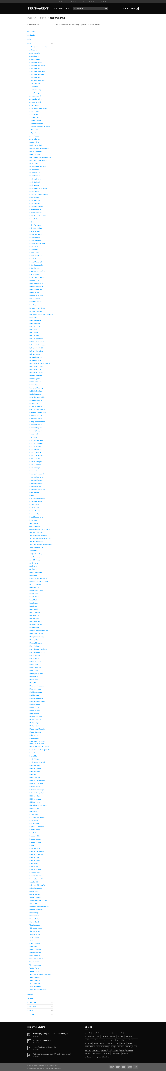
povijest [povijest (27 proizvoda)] (88, 1050)
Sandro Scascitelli (36, 879)
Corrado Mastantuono (37, 216)
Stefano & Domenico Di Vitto (39, 907)
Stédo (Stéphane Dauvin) (38, 900)
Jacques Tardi (34, 526)
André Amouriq (35, 90)
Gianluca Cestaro (35, 425)
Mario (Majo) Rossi (36, 674)
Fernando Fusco (35, 360)
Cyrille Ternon (34, 231)
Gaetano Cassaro (35, 400)
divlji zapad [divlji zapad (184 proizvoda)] (129, 1036)
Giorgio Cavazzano (36, 440)
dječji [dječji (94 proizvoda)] (87, 1040)
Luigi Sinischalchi (35, 621)
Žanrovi (30, 1015)
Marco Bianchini (35, 655)
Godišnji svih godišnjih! (42, 1040)
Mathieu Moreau (35, 692)
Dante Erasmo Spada (37, 243)
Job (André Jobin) (35, 554)
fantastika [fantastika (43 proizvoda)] (94, 1040)
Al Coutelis (33, 50)
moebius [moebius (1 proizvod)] (120, 1047)
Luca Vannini (34, 609)
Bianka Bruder (34, 154)
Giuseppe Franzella (36, 477)
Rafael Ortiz (33, 814)
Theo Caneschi (34, 925)
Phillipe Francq (34, 802)
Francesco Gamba (36, 366)
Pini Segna (33, 811)
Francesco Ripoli (35, 369)
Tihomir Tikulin (34, 934)
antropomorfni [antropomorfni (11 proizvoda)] (118, 1033)
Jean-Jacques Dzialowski (38, 535)
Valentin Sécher (35, 950)
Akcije (61, 8)
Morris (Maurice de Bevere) (39, 747)
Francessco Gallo (35, 376)
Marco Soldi (33, 664)
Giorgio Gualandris (36, 443)
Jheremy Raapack (36, 541)
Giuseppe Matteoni (36, 480)
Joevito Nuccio (34, 557)
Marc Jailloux (34, 646)
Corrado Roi (33, 219)
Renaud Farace (35, 839)
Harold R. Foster (35, 511)
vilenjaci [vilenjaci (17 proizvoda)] (107, 1053)
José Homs (33, 566)
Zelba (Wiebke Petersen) (38, 989)
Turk (31, 940)
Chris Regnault (34, 200)
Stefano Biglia (34, 913)
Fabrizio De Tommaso (37, 345)
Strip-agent (38, 1068)
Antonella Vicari (35, 121)
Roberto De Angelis (36, 854)
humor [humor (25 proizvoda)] (102, 1043)
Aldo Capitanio (34, 59)
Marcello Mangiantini (37, 652)
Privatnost (53, 1065)
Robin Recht (33, 864)
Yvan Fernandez (35, 986)
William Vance (34, 980)
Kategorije (31, 1002)
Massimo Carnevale (36, 686)
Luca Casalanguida (36, 591)
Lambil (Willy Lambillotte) (38, 578)
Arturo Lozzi (33, 130)
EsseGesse (33, 317)
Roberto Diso (34, 857)
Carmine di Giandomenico (38, 194)
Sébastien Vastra (35, 888)
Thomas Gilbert (34, 931)
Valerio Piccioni (35, 953)
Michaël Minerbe (35, 717)
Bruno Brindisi (34, 170)
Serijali (30, 1011)
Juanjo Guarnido (35, 572)
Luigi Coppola (34, 615)
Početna (31, 18)
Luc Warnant (34, 588)
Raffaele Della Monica (37, 817)
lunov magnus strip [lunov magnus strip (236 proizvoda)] (103, 1047)
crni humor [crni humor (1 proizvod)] (104, 1036)
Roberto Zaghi (34, 860)
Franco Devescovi (35, 382)
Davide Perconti (35, 259)
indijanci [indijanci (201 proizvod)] (110, 1043)
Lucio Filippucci (35, 612)
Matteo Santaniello (36, 698)
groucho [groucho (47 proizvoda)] (134, 1040)
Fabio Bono (33, 329)
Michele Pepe (34, 723)
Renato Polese (34, 830)
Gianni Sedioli (34, 434)
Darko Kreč (33, 250)
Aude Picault (34, 136)
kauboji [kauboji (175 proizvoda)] (123, 1043)
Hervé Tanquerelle (36, 517)
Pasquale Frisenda (36, 784)
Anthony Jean (34, 114)
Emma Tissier (34, 293)
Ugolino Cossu (34, 943)
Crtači (42, 18)
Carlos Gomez (34, 191)
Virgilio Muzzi (34, 962)
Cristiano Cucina (35, 228)
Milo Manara (34, 738)
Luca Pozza (33, 603)
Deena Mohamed (35, 262)
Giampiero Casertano (37, 422)
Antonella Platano (35, 117)
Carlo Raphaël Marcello (38, 188)
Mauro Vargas (34, 711)
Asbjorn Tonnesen (35, 133)
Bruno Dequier (34, 173)
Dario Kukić (33, 247)
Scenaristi (31, 1007)
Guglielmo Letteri (35, 501)
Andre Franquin (35, 93)
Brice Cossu (33, 164)
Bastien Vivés (34, 142)
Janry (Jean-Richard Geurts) (39, 529)
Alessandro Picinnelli (37, 74)
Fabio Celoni (33, 333)
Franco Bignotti (34, 379)
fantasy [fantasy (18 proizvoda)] (102, 1040)
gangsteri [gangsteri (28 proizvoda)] (118, 1040)
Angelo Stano (34, 105)
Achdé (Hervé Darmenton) (38, 47)
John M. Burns (34, 560)
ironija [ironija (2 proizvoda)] (117, 1043)
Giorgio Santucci (35, 446)
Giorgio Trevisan (35, 449)
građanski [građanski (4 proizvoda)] (126, 1040)
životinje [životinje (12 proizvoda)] (106, 1057)
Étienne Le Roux (35, 320)
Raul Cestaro (34, 820)
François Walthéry (36, 388)
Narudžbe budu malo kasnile (44, 1047)
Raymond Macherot (36, 827)
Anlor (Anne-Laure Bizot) (38, 108)
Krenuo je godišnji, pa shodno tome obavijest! (51, 1034)
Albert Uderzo (34, 56)
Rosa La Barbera (35, 870)
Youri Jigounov (34, 983)
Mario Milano (34, 683)
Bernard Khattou (35, 151)
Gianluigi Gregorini (36, 431)
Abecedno (31, 31)
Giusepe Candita (35, 471)
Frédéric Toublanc (36, 391)
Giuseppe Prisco (35, 486)
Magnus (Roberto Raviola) (38, 631)
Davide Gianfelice (35, 256)
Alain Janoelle (34, 53)
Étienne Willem (34, 323)
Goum (31, 495)
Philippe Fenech (35, 799)
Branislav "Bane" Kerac (37, 160)
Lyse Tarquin (34, 627)
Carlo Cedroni (34, 182)
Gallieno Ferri (34, 403)
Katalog (54, 8)
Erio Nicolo (33, 305)
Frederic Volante (35, 394)
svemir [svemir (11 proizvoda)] (87, 1053)
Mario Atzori (34, 677)
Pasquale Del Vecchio (37, 781)
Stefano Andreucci (36, 910)
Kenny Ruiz (33, 575)
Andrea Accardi (35, 96)
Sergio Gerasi (34, 891)
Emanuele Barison (36, 286)
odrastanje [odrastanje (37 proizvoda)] (129, 1047)
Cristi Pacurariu (35, 225)
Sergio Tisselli (34, 894)
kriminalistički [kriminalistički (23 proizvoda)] (90, 1047)
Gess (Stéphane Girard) (37, 412)
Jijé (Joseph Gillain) (36, 548)
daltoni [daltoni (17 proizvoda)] (112, 1036)
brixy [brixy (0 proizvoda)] (97, 1036)
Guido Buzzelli (34, 505)
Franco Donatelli (35, 385)
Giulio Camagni (34, 468)
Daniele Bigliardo (35, 234)
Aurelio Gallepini (35, 139)
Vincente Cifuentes (36, 959)
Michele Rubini (34, 726)
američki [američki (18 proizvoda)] (88, 1033)
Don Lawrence (34, 274)
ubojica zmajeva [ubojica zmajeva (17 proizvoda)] (97, 1053)
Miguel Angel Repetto (37, 729)
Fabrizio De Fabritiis (36, 342)
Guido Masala (34, 508)
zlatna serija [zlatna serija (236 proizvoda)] (116, 1053)
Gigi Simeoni (33, 437)
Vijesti (67, 8)
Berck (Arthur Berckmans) (38, 148)
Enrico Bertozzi (34, 299)
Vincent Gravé (34, 956)
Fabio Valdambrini (36, 339)
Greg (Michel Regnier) (37, 498)
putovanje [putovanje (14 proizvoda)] (96, 1050)
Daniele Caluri (34, 237)
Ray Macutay (34, 824)
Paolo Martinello (35, 777)
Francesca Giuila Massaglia (39, 363)
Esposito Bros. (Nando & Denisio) (41, 314)
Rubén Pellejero (35, 876)
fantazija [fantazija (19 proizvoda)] (110, 1040)
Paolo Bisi (32, 774)
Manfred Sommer (35, 640)
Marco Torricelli (35, 667)
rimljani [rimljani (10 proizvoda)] (115, 1050)
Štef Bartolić (33, 903)
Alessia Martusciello (36, 81)
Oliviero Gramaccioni (37, 762)
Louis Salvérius (35, 585)
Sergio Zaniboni (35, 897)
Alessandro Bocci (35, 68)
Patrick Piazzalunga (36, 790)
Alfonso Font (33, 87)
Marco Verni (34, 671)
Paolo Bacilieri (34, 771)
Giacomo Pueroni (35, 419)
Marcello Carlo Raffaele (38, 649)
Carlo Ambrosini (35, 179)
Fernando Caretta (35, 357)
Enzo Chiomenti (35, 302)
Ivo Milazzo (33, 523)
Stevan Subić (34, 922)
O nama (30, 1065)
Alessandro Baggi (35, 62)
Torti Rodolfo (34, 937)
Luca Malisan (34, 600)
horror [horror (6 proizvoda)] (96, 1043)
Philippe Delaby (34, 796)
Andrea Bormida (35, 99)
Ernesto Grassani (35, 311)
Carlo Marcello (34, 185)
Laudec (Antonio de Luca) (38, 581)
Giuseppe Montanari (36, 483)
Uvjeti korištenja (41, 1065)
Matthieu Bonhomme (37, 701)
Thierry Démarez (35, 928)
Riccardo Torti (34, 848)
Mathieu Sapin (34, 695)
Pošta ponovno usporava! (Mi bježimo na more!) (52, 1054)
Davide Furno (34, 253)
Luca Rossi (33, 606)
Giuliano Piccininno (36, 465)
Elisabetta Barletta (36, 283)
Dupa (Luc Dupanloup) (37, 277)
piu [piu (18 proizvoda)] (136, 1047)
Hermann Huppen (35, 514)
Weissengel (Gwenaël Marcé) (39, 974)
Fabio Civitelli (34, 336)
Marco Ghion (34, 658)
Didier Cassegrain (36, 265)
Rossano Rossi (34, 873)
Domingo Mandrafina (37, 271)
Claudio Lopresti (35, 210)
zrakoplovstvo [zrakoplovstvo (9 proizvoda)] (90, 1057)
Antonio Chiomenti (36, 124)
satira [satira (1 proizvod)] (122, 1050)
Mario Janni (33, 680)
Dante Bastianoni (35, 240)
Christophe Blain (35, 203)
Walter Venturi (34, 971)
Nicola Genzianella (36, 753)
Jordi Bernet (33, 563)
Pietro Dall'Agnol (35, 808)
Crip (31, 222)
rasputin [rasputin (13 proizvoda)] (104, 1050)
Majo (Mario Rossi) (36, 634)
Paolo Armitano (35, 768)
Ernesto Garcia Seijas (37, 308)
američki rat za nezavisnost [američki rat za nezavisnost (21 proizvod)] (102, 1033)
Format (30, 994)
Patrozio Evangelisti (36, 793)
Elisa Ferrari (34, 280)
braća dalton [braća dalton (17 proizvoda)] (89, 1036)
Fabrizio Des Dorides (36, 348)
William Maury (34, 977)
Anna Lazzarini (34, 111)
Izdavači (30, 998)
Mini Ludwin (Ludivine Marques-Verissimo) (37, 742)
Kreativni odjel (56, 1068)
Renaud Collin (34, 836)
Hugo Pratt (33, 520)
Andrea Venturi (35, 102)
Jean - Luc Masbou (36, 532)
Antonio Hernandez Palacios (39, 127)
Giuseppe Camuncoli (36, 474)
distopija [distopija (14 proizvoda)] (120, 1036)
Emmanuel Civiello (36, 296)
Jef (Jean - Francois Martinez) (40, 538)
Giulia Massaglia (35, 462)
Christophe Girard (36, 207)
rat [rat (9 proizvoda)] (110, 1050)
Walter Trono (34, 968)
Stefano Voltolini (35, 919)
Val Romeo (33, 946)
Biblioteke (31, 35)
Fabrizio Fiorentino (36, 351)
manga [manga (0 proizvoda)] (113, 1047)
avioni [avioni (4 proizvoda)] (127, 1033)
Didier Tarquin (34, 268)
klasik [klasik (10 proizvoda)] (130, 1043)
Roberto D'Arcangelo (36, 851)
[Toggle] (52, 31)
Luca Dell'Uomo (35, 597)
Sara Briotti (33, 882)
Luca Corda (33, 594)
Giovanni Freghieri (36, 455)
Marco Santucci (35, 661)
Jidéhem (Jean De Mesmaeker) (40, 545)
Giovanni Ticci (34, 459)
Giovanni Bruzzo (35, 452)
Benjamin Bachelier (36, 145)
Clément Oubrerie (35, 213)
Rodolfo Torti (34, 867)
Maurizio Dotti (34, 704)
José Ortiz (33, 569)
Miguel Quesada (35, 732)
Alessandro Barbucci (37, 65)
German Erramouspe (37, 409)
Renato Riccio (34, 833)
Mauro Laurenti (35, 707)
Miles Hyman (34, 735)
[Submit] (106, 8)
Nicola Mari (33, 756)
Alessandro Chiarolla (37, 71)
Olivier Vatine (34, 759)
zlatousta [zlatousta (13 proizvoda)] (125, 1053)
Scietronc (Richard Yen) (37, 885)
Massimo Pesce (35, 689)
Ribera (31, 845)
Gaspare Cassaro (35, 406)
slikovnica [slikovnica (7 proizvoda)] (129, 1050)
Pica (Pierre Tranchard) (37, 805)
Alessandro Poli (35, 77)
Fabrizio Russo (34, 354)
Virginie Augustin (35, 965)
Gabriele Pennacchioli (37, 397)
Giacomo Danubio (35, 415)
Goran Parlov (34, 492)
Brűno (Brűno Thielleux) (37, 167)
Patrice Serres (34, 787)
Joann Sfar (33, 551)
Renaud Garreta (35, 842)
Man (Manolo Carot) (36, 637)
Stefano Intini (34, 916)
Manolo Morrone (35, 643)
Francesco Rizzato (36, 372)
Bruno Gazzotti (34, 176)
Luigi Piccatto (34, 618)
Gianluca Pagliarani (36, 428)
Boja (29, 39)
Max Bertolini (34, 714)
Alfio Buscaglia (34, 84)
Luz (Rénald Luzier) (36, 624)
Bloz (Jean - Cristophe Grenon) (40, 157)
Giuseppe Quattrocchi (37, 489)
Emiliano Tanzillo (35, 289)
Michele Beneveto (35, 720)
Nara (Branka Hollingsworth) (39, 750)
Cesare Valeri (34, 197)
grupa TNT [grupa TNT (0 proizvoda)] (88, 1043)
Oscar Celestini (35, 765)
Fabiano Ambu (34, 326)
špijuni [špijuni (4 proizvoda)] (99, 1057)
